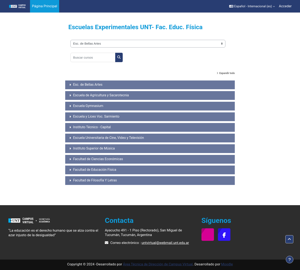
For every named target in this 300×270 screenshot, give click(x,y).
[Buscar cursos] (92, 57)
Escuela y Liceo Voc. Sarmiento (96, 116)
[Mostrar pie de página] (289, 259)
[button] (252, 6)
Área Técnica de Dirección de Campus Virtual (158, 264)
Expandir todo (227, 73)
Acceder (285, 6)
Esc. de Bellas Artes (87, 85)
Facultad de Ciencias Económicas (98, 159)
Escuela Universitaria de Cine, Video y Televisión (108, 138)
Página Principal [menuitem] (44, 6)
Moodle (227, 264)
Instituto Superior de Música (94, 148)
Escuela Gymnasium (88, 106)
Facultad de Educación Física (94, 170)
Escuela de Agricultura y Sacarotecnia (101, 95)
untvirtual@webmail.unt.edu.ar (165, 243)
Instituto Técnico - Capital (92, 127)
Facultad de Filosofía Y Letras (95, 180)
